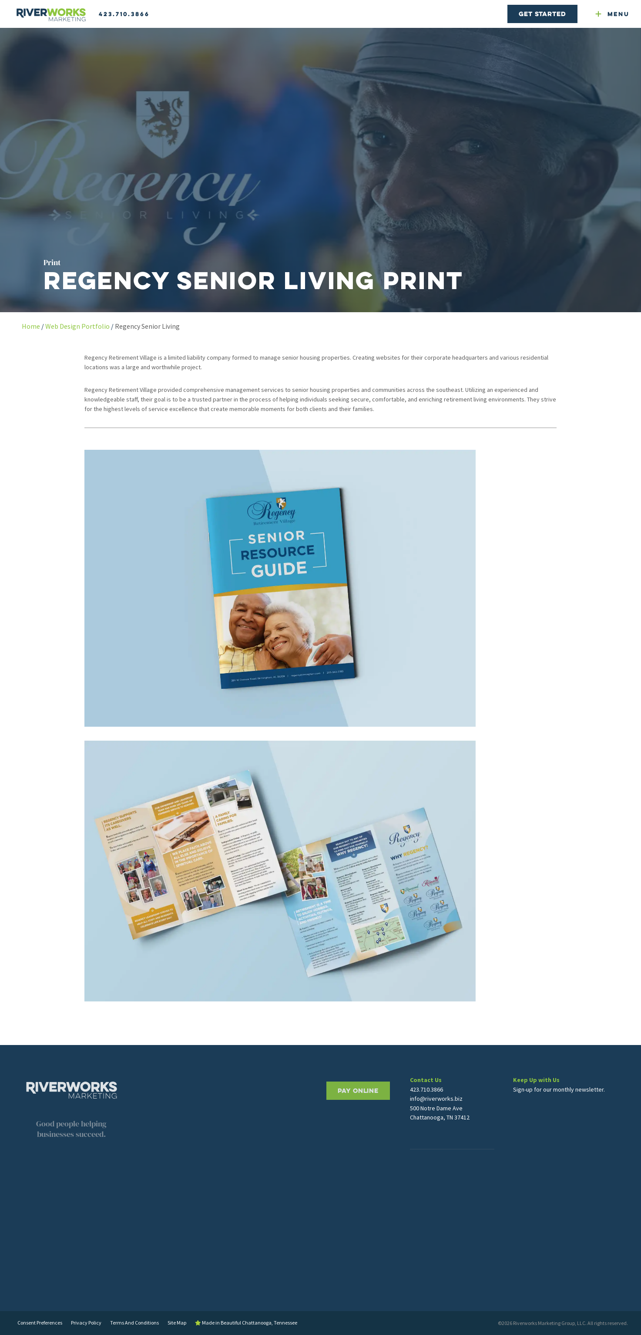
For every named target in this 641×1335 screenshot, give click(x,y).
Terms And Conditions (134, 1322)
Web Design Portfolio (77, 326)
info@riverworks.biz (436, 1106)
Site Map (177, 1322)
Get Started (542, 14)
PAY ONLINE (358, 1115)
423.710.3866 (124, 14)
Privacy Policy (86, 1322)
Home (31, 326)
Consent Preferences (39, 1322)
